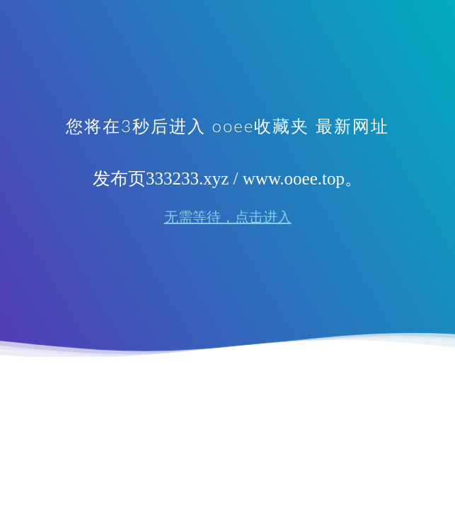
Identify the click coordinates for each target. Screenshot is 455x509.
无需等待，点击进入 (228, 217)
